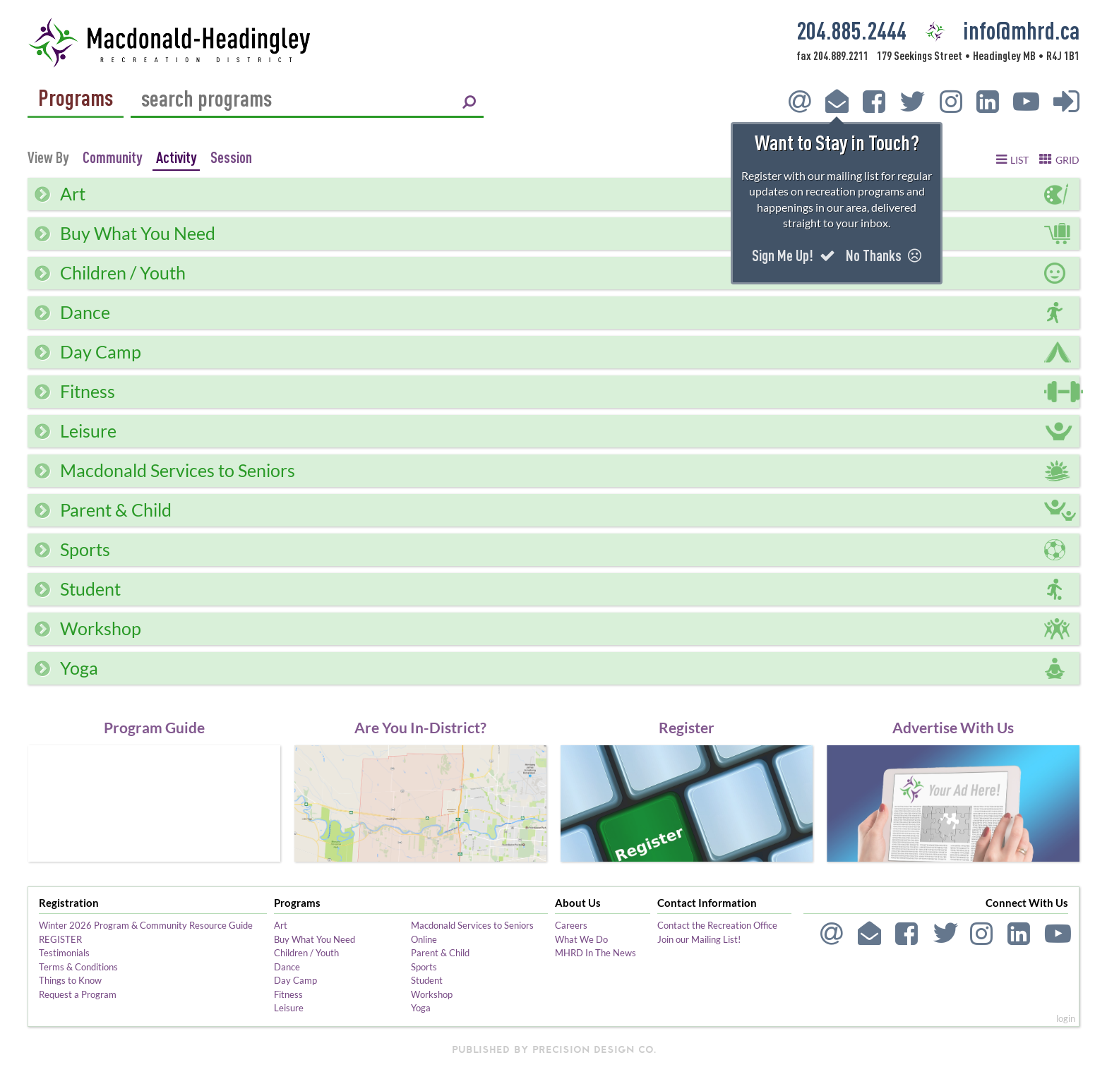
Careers (571, 925)
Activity (176, 157)
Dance (287, 966)
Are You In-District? (420, 727)
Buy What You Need (314, 939)
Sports (424, 966)
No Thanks (883, 255)
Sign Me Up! (793, 255)
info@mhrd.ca (1021, 30)
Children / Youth (306, 952)
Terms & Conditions (78, 966)
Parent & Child (440, 952)
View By (48, 157)
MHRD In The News (595, 952)
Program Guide (154, 727)
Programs (75, 98)
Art (280, 925)
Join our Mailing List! (699, 939)
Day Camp (295, 980)
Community (112, 157)
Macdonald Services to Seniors (472, 925)
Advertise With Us (953, 727)
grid (1067, 160)
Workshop (432, 994)
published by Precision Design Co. (554, 1049)
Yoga (421, 1007)
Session (231, 157)
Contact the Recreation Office (717, 925)
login (1065, 1018)
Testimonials (64, 952)
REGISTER (60, 939)
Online (424, 939)
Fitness (288, 994)
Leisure (289, 1007)
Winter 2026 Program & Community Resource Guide (146, 925)
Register (686, 727)
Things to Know (70, 980)
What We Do (581, 939)
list (1019, 160)
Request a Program (77, 994)
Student (427, 980)
